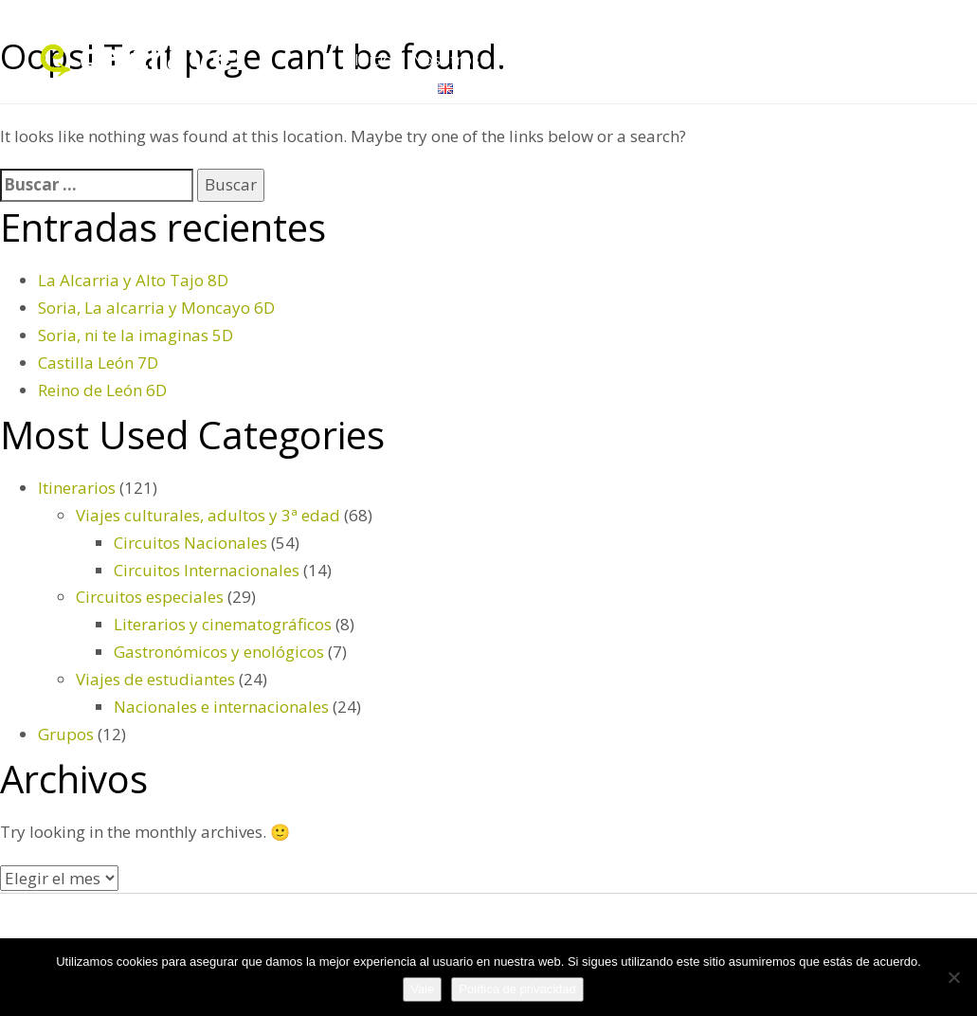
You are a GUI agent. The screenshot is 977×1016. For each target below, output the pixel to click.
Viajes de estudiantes (155, 679)
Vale (422, 989)
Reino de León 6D (102, 390)
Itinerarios (846, 59)
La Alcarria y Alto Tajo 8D (133, 280)
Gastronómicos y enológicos (219, 651)
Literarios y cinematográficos (223, 624)
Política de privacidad (517, 989)
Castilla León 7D (98, 362)
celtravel (162, 55)
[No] (953, 977)
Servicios (684, 59)
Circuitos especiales (150, 597)
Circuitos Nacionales (190, 542)
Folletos (762, 59)
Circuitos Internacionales (206, 570)
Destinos (530, 59)
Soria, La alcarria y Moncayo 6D (156, 307)
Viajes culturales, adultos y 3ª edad (208, 515)
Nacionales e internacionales (221, 706)
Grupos (607, 59)
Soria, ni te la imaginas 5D (135, 335)
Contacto (386, 87)
